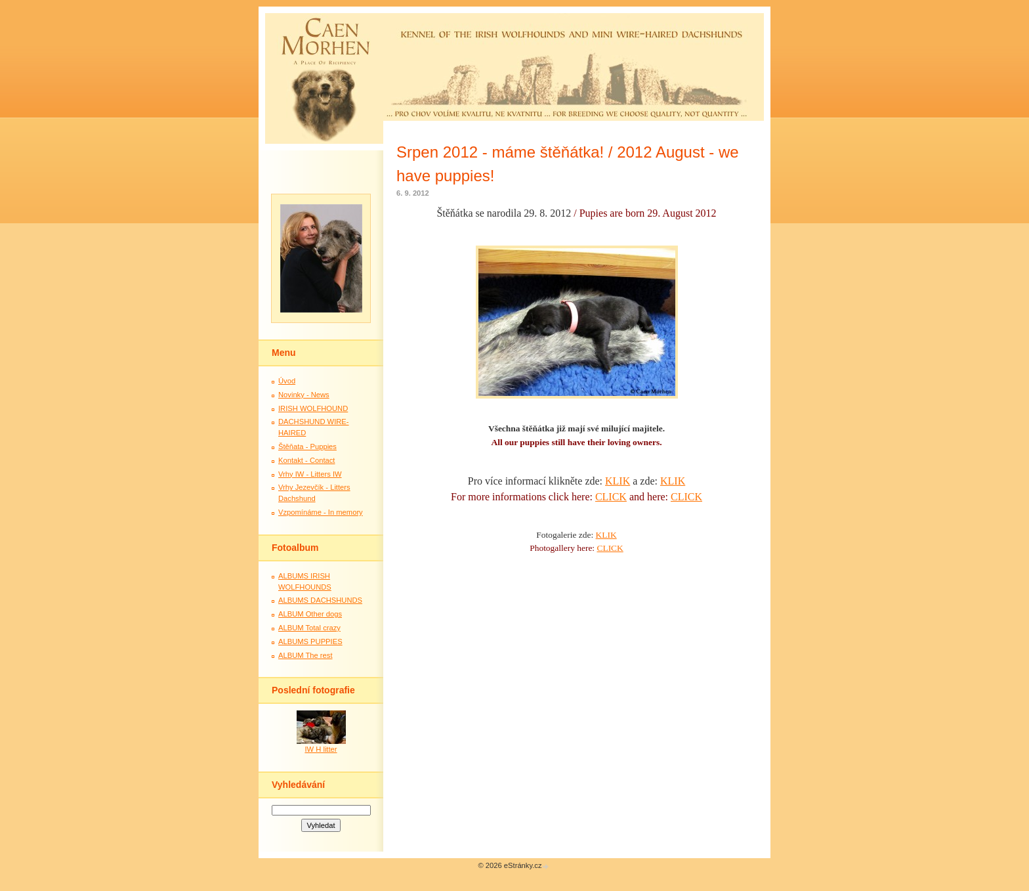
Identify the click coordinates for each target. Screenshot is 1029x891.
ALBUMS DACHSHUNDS (320, 600)
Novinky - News (303, 395)
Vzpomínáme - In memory (320, 512)
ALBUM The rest (305, 655)
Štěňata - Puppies (307, 446)
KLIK (617, 481)
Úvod (286, 381)
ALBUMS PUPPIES (310, 641)
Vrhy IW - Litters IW (310, 474)
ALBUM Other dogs (310, 614)
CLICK (611, 496)
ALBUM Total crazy (309, 628)
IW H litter (320, 749)
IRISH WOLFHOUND (313, 408)
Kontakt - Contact (306, 460)
